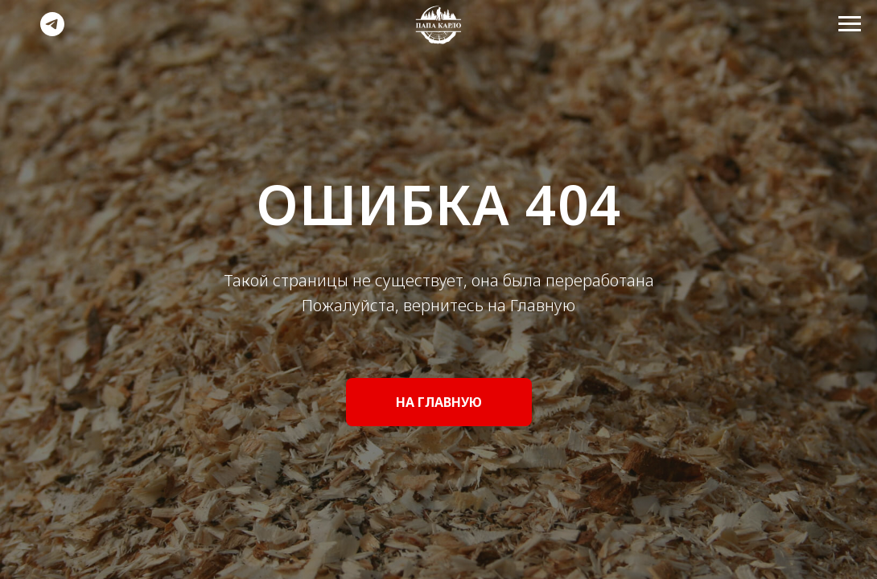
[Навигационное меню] (849, 24)
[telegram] (52, 32)
